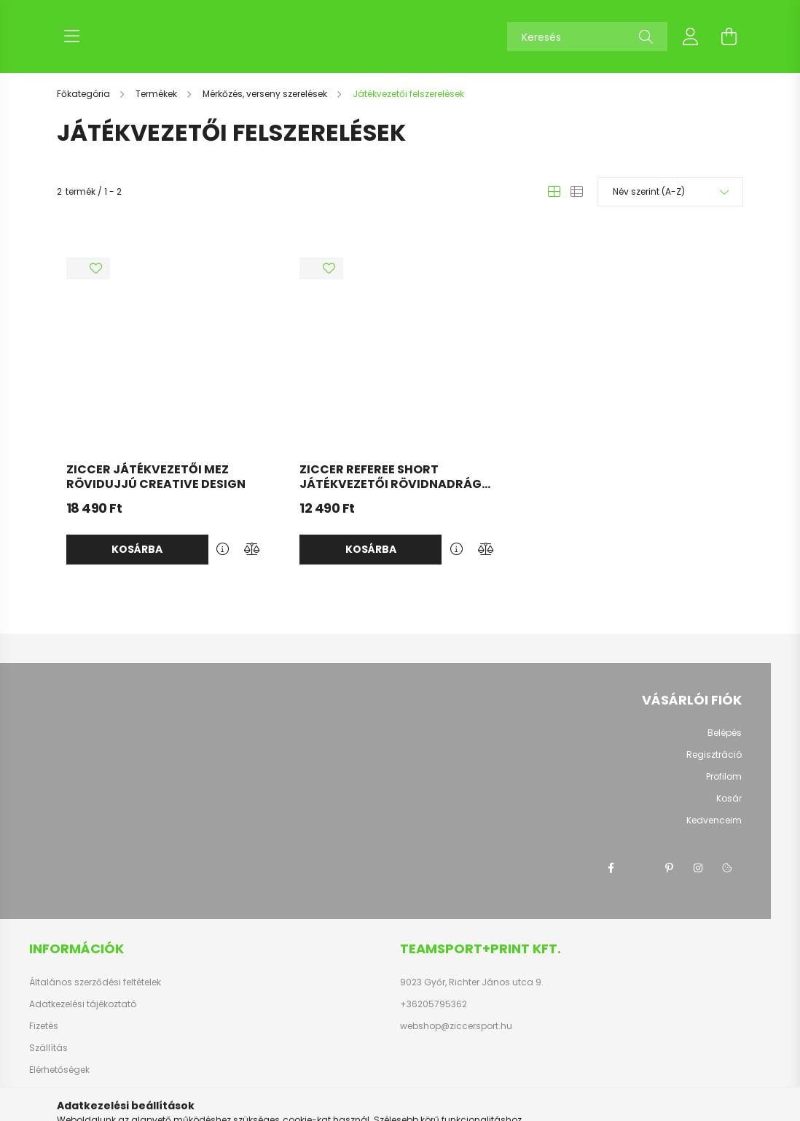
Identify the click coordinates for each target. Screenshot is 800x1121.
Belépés (724, 733)
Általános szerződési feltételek (95, 982)
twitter (639, 868)
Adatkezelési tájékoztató (82, 1004)
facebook (610, 868)
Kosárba (136, 549)
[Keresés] (587, 36)
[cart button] (728, 36)
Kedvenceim (714, 820)
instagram (698, 868)
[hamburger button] (71, 36)
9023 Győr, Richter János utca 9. (472, 982)
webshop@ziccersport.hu (456, 1026)
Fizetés (43, 1026)
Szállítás (48, 1048)
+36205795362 (433, 1004)
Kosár (729, 799)
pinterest (668, 868)
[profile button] (690, 36)
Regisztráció (714, 755)
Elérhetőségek (59, 1070)
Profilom (724, 777)
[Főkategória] (84, 94)
